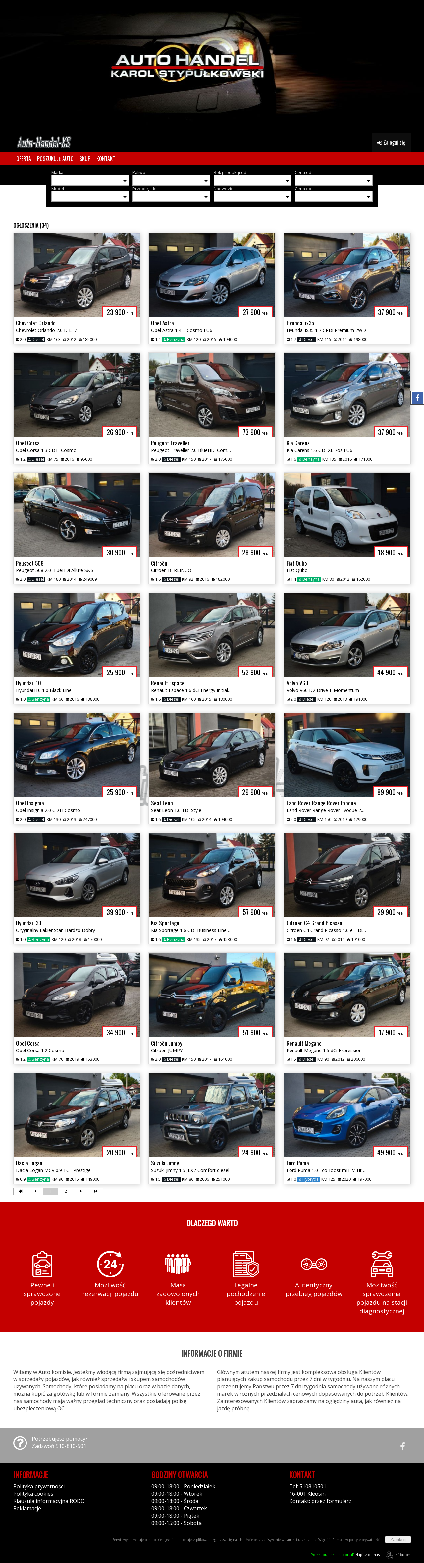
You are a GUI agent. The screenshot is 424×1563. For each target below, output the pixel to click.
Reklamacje (27, 1508)
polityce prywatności (364, 1539)
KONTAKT (105, 159)
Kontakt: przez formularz (320, 1501)
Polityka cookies (33, 1493)
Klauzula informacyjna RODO (49, 1501)
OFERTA (23, 159)
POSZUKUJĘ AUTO (55, 159)
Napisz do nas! (346, 1554)
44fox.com (397, 1554)
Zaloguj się (391, 142)
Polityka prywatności (39, 1486)
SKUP (85, 159)
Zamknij (398, 1539)
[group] (212, 66)
